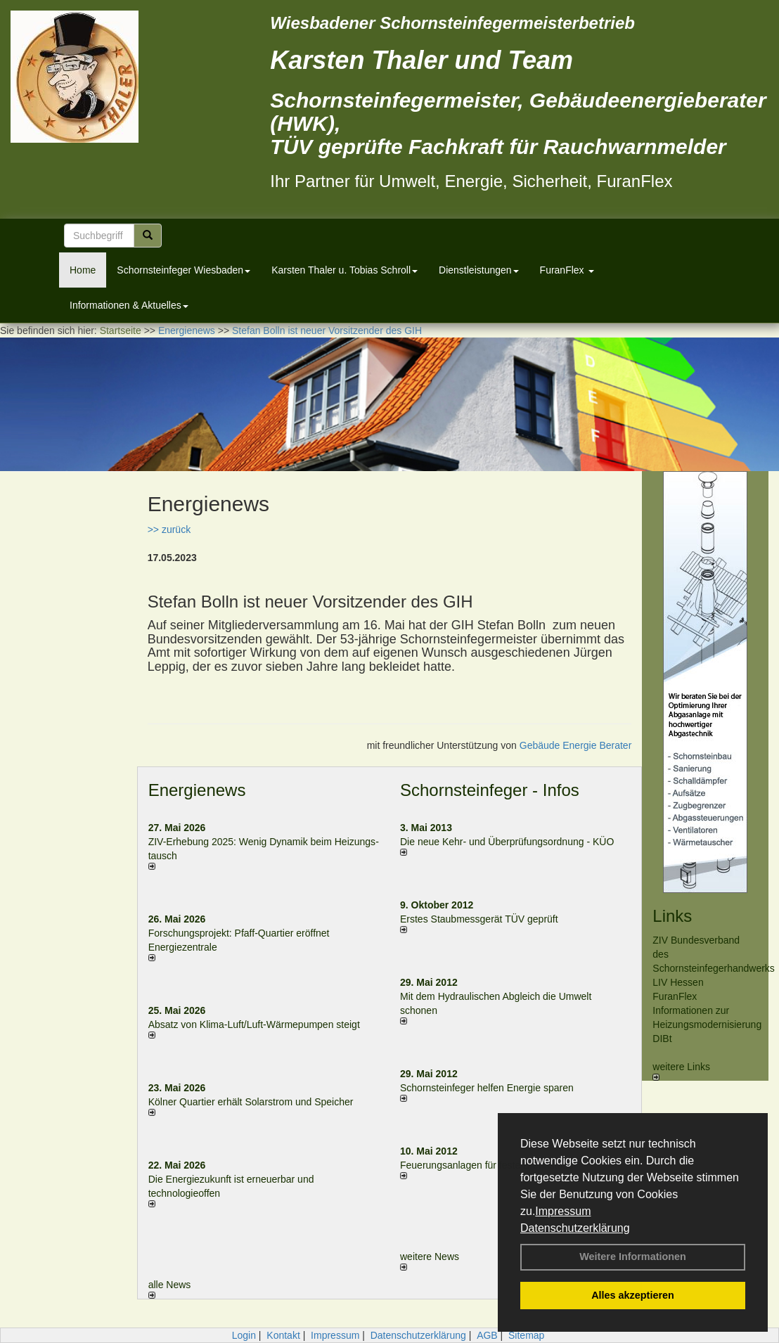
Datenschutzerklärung (575, 1228)
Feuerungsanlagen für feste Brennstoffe (486, 1165)
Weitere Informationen (632, 1256)
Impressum (563, 1211)
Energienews (197, 789)
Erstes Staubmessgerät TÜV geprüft (479, 919)
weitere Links (681, 1071)
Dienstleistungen (479, 270)
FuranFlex (567, 270)
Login (244, 1335)
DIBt (661, 1038)
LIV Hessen (677, 982)
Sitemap (526, 1335)
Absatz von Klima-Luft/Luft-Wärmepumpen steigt (254, 1024)
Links (672, 915)
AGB (487, 1335)
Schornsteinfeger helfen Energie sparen (487, 1087)
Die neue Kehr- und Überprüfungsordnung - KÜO (507, 841)
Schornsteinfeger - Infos (489, 789)
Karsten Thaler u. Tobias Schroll (344, 270)
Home (83, 270)
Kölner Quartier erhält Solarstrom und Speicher (251, 1101)
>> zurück (169, 529)
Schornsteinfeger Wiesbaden (183, 270)
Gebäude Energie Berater (576, 745)
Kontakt (283, 1335)
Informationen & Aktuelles (129, 305)
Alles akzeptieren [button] (632, 1295)
